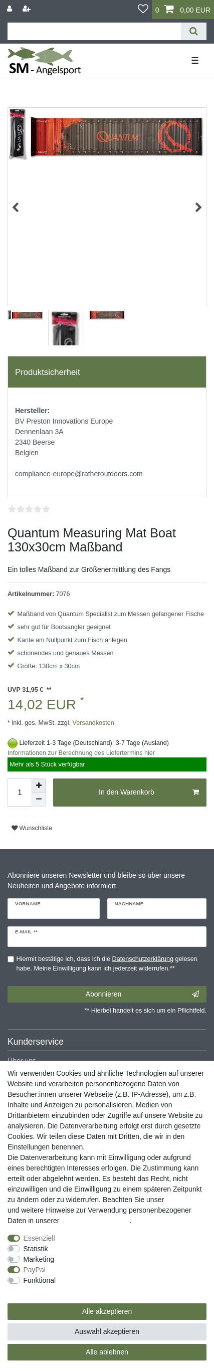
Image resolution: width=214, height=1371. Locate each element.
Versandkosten (92, 722)
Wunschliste (32, 828)
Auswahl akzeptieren (107, 1331)
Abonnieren (142, 994)
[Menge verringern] (39, 800)
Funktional (40, 1280)
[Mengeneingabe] (20, 792)
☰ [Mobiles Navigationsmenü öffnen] (195, 61)
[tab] (107, 372)
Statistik (36, 1249)
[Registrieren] (27, 9)
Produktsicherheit (47, 372)
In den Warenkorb (149, 792)
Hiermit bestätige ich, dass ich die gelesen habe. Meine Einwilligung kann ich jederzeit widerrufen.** (107, 963)
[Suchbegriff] (94, 31)
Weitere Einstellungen (42, 1291)
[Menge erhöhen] (39, 785)
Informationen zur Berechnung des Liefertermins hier (81, 752)
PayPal (35, 1270)
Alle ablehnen (107, 1352)
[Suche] (193, 31)
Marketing (39, 1259)
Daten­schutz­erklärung (95, 1221)
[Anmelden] (11, 9)
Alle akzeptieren (107, 1311)
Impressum (183, 1200)
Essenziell (39, 1238)
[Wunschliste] (143, 9)
